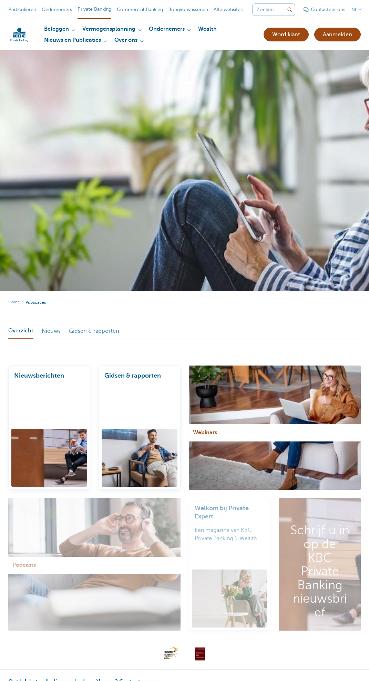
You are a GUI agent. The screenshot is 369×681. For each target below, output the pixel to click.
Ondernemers (57, 9)
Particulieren (22, 9)
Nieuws (51, 331)
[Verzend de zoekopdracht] (289, 9)
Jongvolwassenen (188, 9)
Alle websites (228, 9)
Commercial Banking (140, 9)
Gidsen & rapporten (94, 331)
